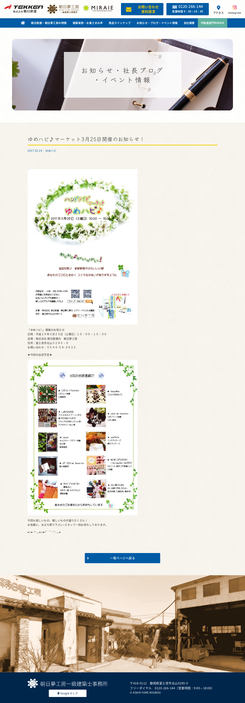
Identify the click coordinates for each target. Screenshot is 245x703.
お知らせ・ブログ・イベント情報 (157, 23)
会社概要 (189, 23)
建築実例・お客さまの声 (88, 23)
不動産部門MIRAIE (212, 23)
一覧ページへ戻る (111, 558)
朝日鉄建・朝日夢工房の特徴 (49, 23)
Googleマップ (67, 693)
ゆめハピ (50, 150)
